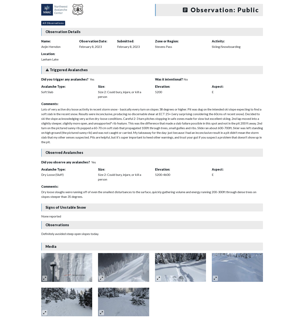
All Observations (53, 23)
